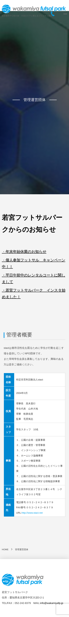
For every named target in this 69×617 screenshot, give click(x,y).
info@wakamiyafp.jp (51, 603)
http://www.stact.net (32, 512)
